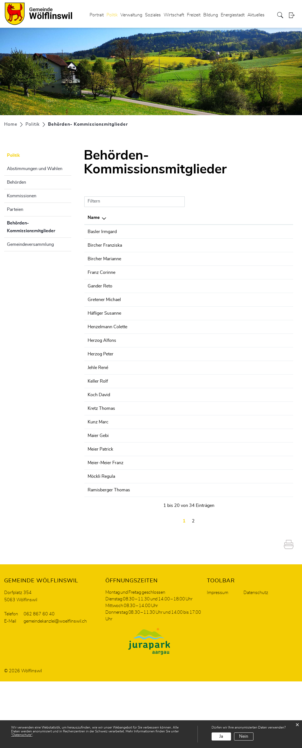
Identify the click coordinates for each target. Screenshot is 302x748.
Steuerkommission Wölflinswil (212, 258)
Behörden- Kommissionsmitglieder (39, 227)
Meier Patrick (100, 502)
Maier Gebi (98, 482)
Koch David (99, 435)
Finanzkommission (200, 252)
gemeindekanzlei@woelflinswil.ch (55, 688)
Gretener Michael (104, 319)
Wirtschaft (174, 15)
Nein (243, 736)
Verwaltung (131, 15)
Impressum (217, 659)
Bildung (210, 15)
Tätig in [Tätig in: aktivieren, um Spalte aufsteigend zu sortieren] (189, 217)
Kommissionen (21, 196)
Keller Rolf (98, 421)
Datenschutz (255, 659)
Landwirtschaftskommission (210, 374)
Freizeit (194, 15)
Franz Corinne (101, 292)
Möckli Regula (101, 529)
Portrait (97, 15)
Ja (221, 736)
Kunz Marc (98, 468)
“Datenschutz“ (21, 735)
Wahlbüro (192, 306)
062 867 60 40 (39, 680)
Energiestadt (233, 15)
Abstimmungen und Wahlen (34, 168)
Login (293, 15)
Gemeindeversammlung (30, 244)
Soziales (153, 15)
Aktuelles (256, 15)
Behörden (16, 182)
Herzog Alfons (102, 374)
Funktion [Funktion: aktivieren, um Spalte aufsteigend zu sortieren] (140, 217)
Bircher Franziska (105, 252)
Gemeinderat (194, 292)
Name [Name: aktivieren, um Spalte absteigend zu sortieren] (94, 217)
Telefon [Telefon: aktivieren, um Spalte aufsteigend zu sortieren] (266, 217)
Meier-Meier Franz (105, 516)
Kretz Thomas (101, 448)
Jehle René (98, 401)
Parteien (15, 209)
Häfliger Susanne (104, 333)
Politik (112, 15)
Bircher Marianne (104, 272)
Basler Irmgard (102, 231)
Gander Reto (100, 306)
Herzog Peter (100, 387)
